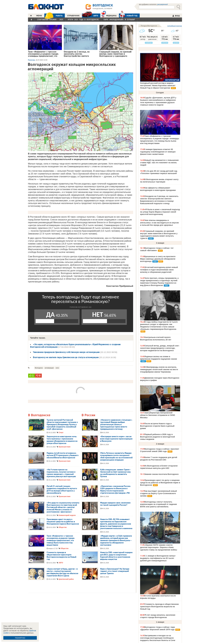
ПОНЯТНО (20, 638)
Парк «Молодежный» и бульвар (119, 19)
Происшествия (64, 447)
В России (88, 415)
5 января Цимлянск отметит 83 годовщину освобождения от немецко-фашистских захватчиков (158, 151)
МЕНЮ (39, 15)
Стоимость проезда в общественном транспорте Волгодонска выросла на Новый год (61, 555)
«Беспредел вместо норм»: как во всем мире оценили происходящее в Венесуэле (116, 438)
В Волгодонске (39, 415)
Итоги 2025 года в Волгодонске (83, 19)
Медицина (109, 15)
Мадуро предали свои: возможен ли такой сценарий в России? (115, 504)
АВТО (90, 15)
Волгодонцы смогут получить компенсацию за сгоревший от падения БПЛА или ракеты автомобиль (158, 504)
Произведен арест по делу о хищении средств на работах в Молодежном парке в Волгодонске (63, 521)
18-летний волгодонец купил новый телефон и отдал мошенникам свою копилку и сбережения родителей (159, 269)
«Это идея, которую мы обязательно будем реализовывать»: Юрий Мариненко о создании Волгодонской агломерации (75, 345)
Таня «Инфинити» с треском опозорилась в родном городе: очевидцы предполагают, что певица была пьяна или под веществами (61, 540)
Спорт (61, 432)
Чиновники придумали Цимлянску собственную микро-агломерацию (66, 352)
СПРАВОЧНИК (73, 15)
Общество (63, 527)
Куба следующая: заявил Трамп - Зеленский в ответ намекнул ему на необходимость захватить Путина (115, 473)
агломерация (49, 368)
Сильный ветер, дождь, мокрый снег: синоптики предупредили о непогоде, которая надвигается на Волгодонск (159, 348)
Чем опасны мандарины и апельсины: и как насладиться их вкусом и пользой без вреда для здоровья (159, 222)
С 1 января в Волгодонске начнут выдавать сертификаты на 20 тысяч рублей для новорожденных (157, 558)
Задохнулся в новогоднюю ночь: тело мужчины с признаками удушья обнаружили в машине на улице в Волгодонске (62, 440)
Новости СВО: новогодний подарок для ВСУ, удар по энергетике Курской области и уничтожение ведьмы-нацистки (116, 555)
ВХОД (176, 16)
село (57, 368)
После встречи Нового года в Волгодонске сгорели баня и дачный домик (157, 425)
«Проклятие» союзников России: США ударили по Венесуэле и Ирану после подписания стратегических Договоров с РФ (115, 489)
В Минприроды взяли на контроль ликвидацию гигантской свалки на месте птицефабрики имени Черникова (159, 369)
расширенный (162, 4)
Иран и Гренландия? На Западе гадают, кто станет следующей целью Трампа (114, 571)
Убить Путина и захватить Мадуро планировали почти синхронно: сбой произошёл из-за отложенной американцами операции (116, 456)
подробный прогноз (174, 26)
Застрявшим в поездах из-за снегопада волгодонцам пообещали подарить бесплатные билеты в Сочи (157, 637)
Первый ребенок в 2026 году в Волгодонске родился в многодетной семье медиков (157, 436)
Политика (31, 60)
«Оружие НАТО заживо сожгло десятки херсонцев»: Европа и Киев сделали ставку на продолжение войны (158, 547)
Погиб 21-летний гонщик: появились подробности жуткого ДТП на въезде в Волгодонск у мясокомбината (62, 489)
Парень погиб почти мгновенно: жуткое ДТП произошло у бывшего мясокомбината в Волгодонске (62, 455)
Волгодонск (39, 368)
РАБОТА (53, 15)
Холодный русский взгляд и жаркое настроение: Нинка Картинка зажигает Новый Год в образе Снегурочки (157, 85)
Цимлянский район (66, 579)
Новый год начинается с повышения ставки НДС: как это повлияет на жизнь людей (159, 162)
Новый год (128, 15)
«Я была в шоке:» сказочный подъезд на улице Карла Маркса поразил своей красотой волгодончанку (160, 211)
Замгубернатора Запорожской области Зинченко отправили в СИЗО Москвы (157, 415)
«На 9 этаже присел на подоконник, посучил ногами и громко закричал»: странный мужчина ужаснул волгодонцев (61, 473)
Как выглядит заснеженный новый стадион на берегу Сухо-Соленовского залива (158, 493)
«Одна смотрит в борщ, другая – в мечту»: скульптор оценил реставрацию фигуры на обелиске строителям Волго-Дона (62, 572)
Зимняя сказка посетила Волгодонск (161, 474)
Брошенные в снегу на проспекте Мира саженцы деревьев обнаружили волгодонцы (157, 258)
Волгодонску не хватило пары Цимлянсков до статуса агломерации (65, 357)
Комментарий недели (67, 515)
